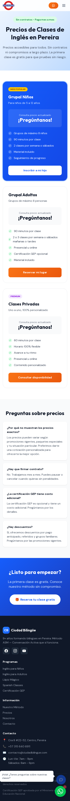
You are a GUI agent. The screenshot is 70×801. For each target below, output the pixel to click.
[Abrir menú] (63, 5)
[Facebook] (6, 650)
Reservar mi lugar (35, 272)
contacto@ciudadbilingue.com (27, 752)
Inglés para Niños (13, 668)
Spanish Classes (13, 685)
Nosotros (9, 718)
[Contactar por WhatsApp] (60, 791)
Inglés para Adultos (15, 674)
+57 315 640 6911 (19, 746)
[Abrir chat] (61, 779)
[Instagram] (15, 650)
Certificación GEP (14, 690)
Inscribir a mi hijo (35, 170)
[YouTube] (24, 650)
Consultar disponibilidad (35, 377)
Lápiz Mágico (11, 679)
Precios (7, 712)
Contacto (9, 723)
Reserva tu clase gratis (35, 599)
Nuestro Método (13, 707)
